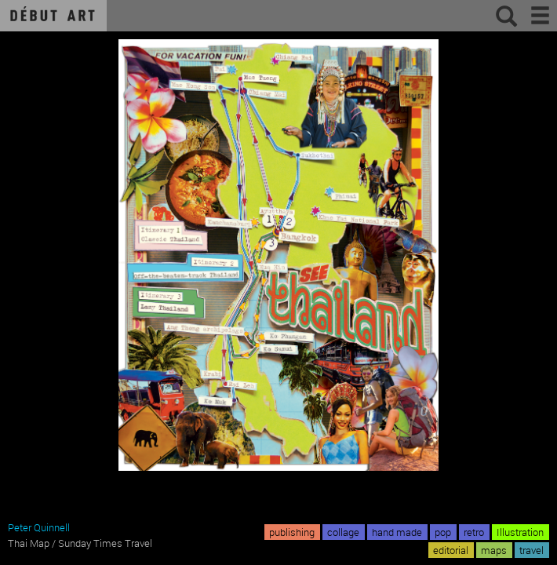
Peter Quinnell (39, 527)
